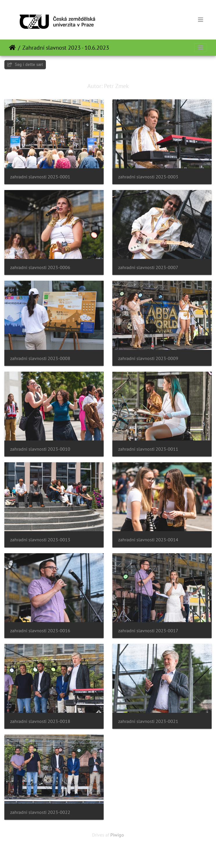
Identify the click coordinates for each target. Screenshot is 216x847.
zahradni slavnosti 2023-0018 (40, 721)
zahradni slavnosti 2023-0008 (40, 358)
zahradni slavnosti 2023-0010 (40, 449)
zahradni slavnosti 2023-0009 (148, 358)
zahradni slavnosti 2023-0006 (40, 267)
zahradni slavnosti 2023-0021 (148, 721)
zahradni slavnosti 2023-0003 (148, 177)
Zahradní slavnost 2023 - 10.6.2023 (65, 47)
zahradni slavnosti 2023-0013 (40, 539)
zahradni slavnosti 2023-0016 (40, 630)
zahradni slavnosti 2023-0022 (40, 812)
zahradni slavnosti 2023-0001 (40, 177)
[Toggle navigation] (200, 19)
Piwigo (117, 835)
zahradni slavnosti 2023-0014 (148, 539)
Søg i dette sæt (25, 64)
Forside (12, 47)
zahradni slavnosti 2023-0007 (148, 267)
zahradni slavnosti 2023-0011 (148, 449)
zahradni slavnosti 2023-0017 (148, 630)
